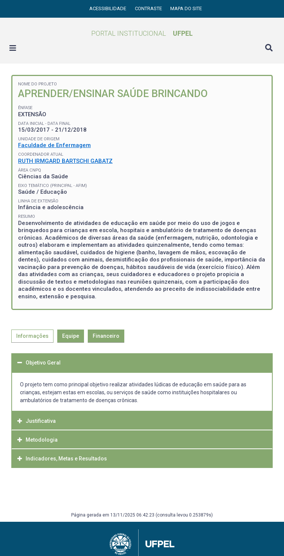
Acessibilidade (108, 8)
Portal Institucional (142, 33)
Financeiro (106, 336)
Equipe (70, 336)
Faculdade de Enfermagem (54, 145)
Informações (32, 336)
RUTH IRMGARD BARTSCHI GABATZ (65, 161)
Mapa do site (186, 8)
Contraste (149, 8)
